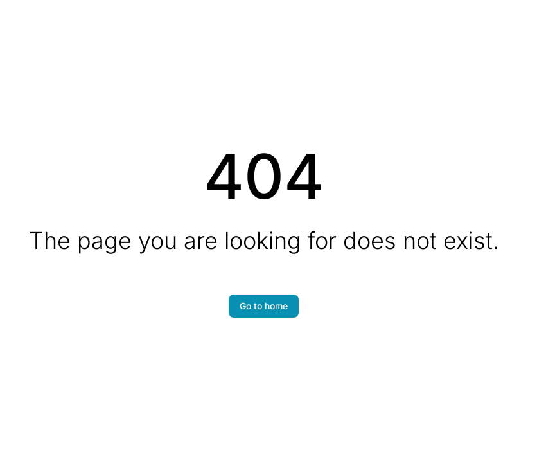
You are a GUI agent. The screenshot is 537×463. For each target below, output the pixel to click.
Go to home (264, 305)
